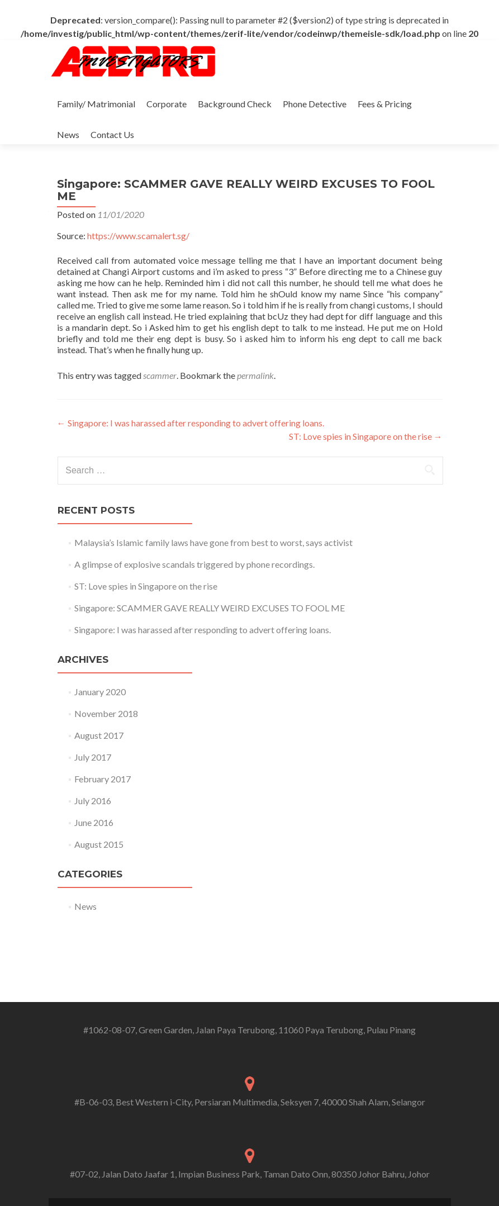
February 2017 (102, 778)
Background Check (235, 103)
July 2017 (92, 757)
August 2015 (98, 844)
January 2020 (100, 691)
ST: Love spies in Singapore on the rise (366, 436)
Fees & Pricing (385, 103)
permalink (255, 375)
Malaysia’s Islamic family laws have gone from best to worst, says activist (213, 542)
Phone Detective (314, 103)
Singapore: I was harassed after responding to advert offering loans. (190, 422)
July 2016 (92, 800)
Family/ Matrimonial (96, 103)
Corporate (166, 103)
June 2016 (93, 822)
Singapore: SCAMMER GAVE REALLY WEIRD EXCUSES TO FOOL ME (209, 607)
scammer (160, 375)
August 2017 (98, 735)
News (68, 134)
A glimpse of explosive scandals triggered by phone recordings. (194, 564)
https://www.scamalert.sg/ (138, 235)
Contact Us (112, 134)
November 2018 (106, 713)
